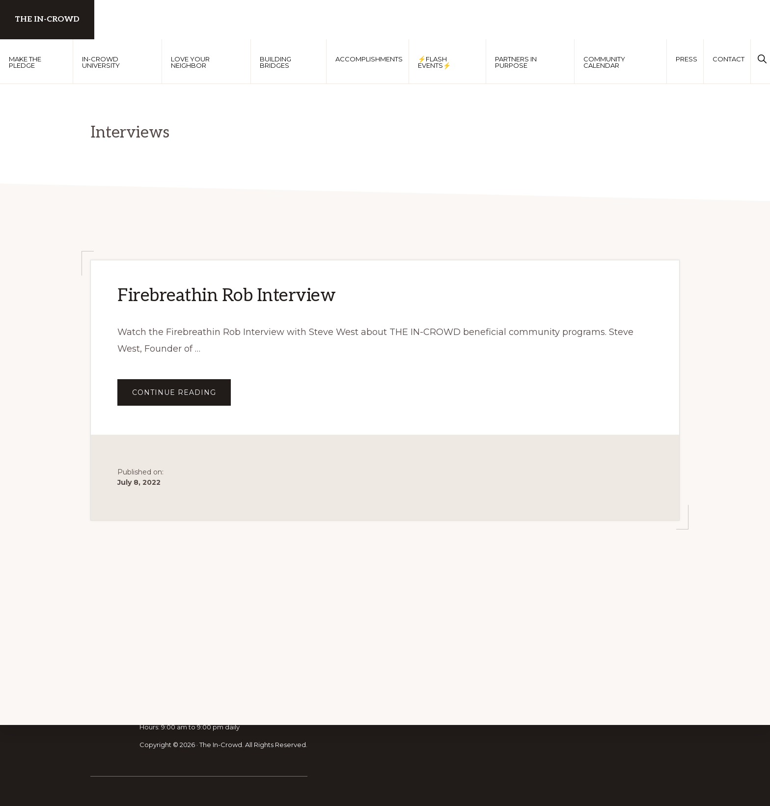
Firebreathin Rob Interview (226, 295)
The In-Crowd (47, 19)
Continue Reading (181, 397)
